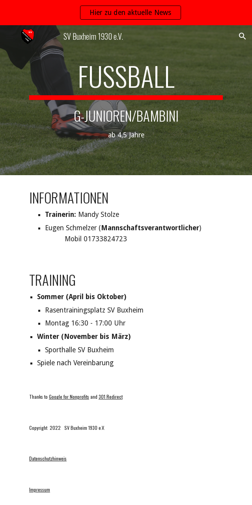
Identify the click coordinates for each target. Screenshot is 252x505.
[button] (9, 36)
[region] (126, 12)
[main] (126, 100)
